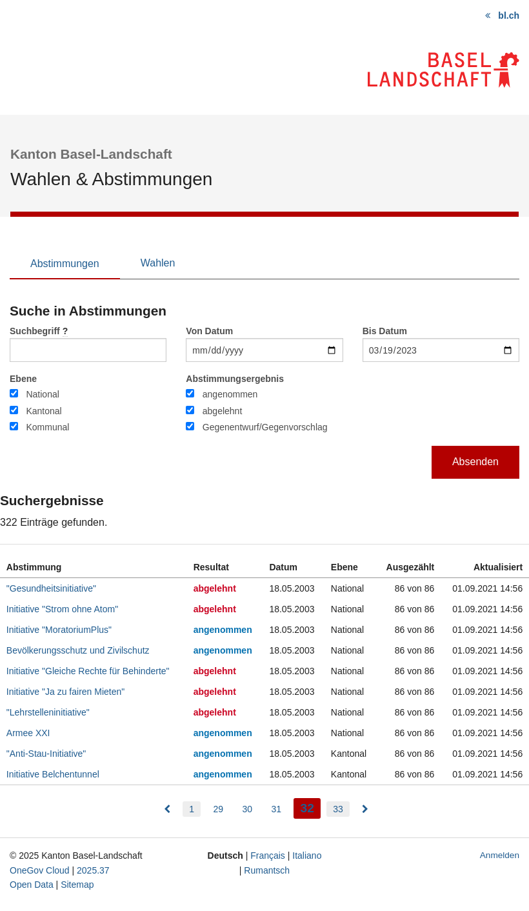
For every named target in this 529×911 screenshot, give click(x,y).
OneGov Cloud (40, 870)
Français (267, 855)
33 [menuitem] (338, 809)
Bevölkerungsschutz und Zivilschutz (78, 650)
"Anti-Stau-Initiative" (46, 753)
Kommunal (47, 427)
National (42, 394)
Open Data (32, 884)
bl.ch (508, 15)
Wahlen (158, 262)
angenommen (230, 394)
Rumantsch (267, 870)
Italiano (306, 855)
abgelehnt (223, 411)
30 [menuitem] (247, 809)
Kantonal (43, 411)
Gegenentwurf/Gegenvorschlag (265, 427)
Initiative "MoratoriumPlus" (59, 630)
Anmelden (499, 855)
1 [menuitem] (191, 809)
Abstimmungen (64, 263)
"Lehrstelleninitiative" (48, 712)
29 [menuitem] (218, 809)
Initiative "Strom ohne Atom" (62, 609)
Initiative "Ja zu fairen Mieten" (65, 691)
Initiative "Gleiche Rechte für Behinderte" (88, 671)
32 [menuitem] (310, 807)
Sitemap (77, 884)
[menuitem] (167, 809)
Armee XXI (28, 733)
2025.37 (93, 870)
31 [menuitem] (276, 809)
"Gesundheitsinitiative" (51, 588)
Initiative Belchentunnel (52, 774)
